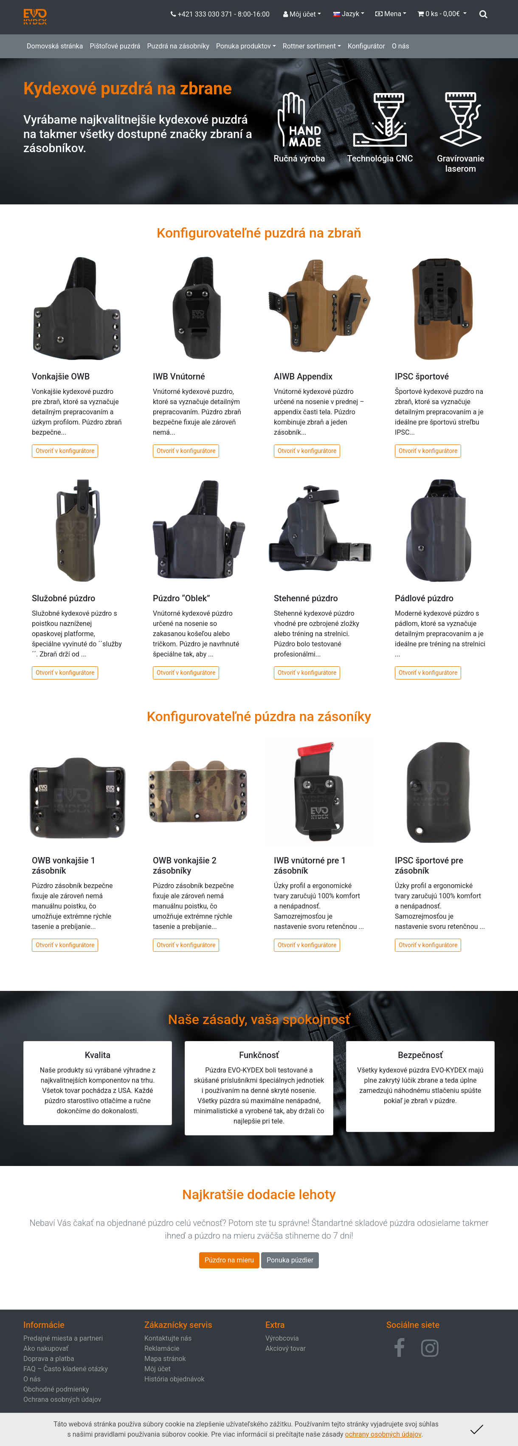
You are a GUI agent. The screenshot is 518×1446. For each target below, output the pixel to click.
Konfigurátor (366, 46)
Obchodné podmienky (56, 1389)
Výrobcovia (282, 1338)
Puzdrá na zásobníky (178, 46)
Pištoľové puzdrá (115, 46)
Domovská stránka (55, 46)
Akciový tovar (285, 1348)
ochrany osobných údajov (383, 1434)
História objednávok (174, 1379)
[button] (399, 1348)
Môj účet (157, 1369)
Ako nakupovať (45, 1348)
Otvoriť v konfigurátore (65, 450)
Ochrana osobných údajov (62, 1399)
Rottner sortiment (309, 46)
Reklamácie (162, 1348)
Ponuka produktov (243, 46)
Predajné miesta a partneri (63, 1338)
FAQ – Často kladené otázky (65, 1369)
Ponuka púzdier (290, 1260)
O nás (400, 46)
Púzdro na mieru (229, 1260)
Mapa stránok (165, 1359)
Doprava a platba (48, 1359)
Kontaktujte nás (167, 1338)
